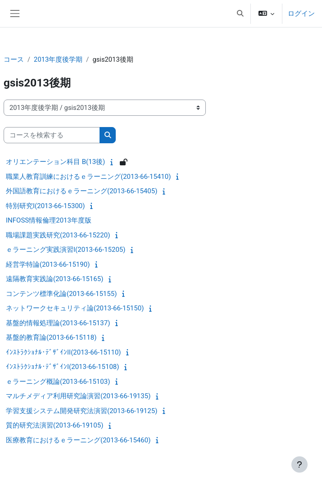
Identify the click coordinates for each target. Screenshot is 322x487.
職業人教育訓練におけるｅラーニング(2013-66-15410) (88, 177)
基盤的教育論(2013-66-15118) (51, 337)
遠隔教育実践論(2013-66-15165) (54, 279)
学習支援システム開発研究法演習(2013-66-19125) (81, 411)
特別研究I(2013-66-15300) (45, 206)
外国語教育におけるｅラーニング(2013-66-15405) (81, 191)
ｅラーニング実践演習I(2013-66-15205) (65, 250)
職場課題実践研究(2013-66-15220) (58, 235)
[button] (240, 13)
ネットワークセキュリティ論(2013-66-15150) (75, 308)
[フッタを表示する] (299, 464)
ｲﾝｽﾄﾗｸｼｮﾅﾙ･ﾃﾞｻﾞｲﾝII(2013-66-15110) (63, 352)
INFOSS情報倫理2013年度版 (48, 220)
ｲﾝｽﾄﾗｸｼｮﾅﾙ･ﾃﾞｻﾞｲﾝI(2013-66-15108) (62, 367)
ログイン (301, 13)
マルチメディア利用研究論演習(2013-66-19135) (78, 396)
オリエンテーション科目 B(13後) (55, 162)
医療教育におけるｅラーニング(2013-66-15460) (78, 440)
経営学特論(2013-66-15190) (48, 264)
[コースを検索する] (52, 135)
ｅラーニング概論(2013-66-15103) (58, 382)
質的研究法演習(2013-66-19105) (54, 425)
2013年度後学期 (58, 59)
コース (14, 59)
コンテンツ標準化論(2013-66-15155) (61, 294)
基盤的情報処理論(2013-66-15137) (58, 323)
